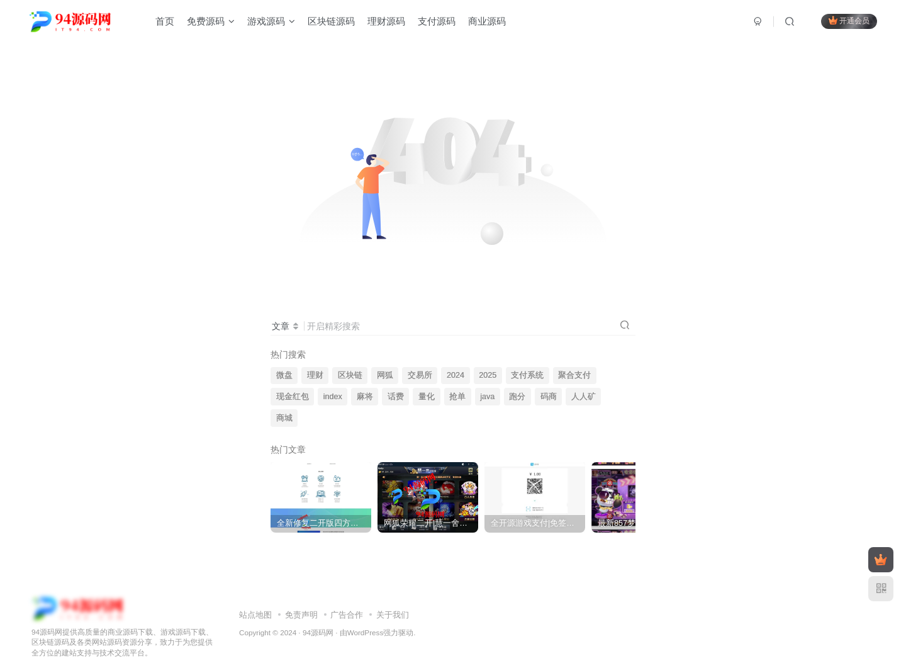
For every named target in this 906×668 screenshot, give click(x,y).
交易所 (420, 375)
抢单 (457, 396)
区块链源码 (331, 21)
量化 (426, 396)
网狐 (385, 375)
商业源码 (487, 21)
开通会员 (849, 20)
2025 (487, 375)
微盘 (284, 375)
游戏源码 (271, 21)
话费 (396, 396)
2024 (455, 375)
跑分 (517, 396)
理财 (315, 375)
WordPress (365, 620)
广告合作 (346, 603)
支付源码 (437, 21)
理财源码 (386, 21)
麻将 (365, 396)
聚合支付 (574, 375)
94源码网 (318, 620)
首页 (164, 21)
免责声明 (301, 603)
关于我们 (392, 603)
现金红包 (292, 396)
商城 (284, 418)
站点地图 (255, 603)
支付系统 (527, 375)
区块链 (350, 375)
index (332, 396)
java (487, 396)
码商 (548, 396)
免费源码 (211, 21)
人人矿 (583, 396)
